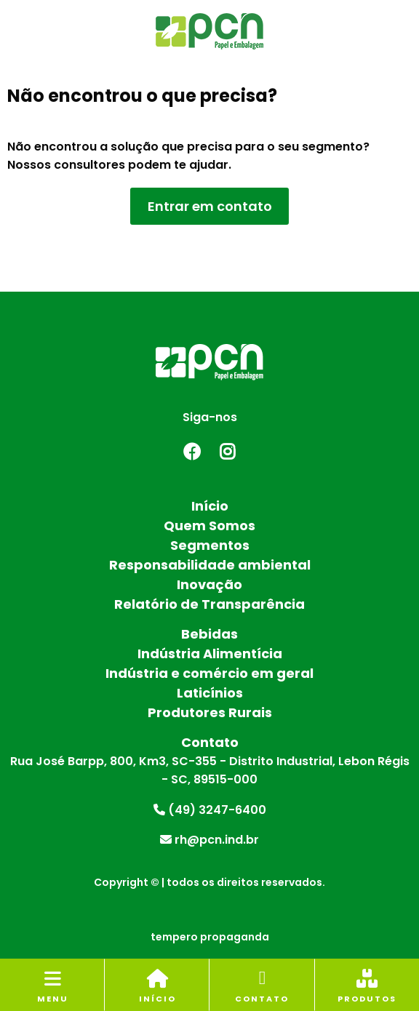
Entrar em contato (210, 206)
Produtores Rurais (210, 712)
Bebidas (209, 634)
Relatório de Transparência (209, 604)
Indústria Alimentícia (209, 653)
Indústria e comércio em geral (209, 673)
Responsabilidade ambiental (210, 565)
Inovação (209, 584)
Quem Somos (209, 525)
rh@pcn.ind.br (209, 839)
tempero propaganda (210, 937)
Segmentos (210, 545)
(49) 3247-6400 (209, 810)
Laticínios (210, 693)
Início (209, 506)
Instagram (228, 451)
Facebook (191, 451)
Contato (210, 742)
